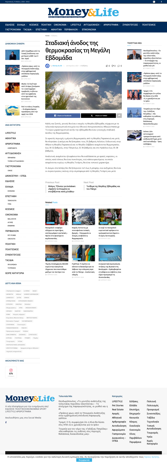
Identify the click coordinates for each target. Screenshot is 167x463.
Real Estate (12, 219)
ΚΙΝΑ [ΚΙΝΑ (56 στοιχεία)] (8, 314)
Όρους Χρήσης (151, 456)
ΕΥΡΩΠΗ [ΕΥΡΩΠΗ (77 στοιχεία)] (9, 304)
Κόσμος (33, 24)
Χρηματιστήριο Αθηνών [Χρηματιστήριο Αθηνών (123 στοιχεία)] (29, 348)
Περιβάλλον (71, 29)
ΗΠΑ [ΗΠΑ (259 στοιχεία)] (20, 308)
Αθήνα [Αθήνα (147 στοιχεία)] (18, 294)
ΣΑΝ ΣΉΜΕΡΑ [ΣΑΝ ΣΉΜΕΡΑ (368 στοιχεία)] (11, 334)
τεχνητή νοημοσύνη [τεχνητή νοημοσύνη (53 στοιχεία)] (13, 351)
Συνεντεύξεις (130, 24)
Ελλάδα (21, 24)
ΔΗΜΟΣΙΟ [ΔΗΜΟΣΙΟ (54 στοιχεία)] (10, 297)
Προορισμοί (12, 265)
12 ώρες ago (26, 61)
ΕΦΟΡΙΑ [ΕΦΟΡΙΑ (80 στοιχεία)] (19, 304)
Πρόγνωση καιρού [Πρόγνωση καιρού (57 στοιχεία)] (13, 331)
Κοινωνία (11, 191)
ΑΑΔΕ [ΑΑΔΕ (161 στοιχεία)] (35, 291)
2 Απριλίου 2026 (104, 280)
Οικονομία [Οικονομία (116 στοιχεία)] (21, 324)
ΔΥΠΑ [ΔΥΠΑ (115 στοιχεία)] (19, 297)
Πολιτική (46, 24)
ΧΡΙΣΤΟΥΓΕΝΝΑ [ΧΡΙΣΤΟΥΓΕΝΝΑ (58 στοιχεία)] (11, 348)
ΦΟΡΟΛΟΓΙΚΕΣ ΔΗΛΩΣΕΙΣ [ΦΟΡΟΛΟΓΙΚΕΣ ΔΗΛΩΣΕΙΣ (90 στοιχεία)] (15, 345)
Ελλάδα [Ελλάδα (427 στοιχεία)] (27, 304)
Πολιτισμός (149, 24)
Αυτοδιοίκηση (91, 24)
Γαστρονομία (13, 29)
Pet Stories (12, 235)
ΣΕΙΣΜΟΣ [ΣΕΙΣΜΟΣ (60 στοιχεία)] (22, 334)
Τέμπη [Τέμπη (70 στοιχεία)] (35, 338)
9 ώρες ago (26, 79)
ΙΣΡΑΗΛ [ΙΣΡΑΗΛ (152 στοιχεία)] (9, 311)
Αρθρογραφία (111, 24)
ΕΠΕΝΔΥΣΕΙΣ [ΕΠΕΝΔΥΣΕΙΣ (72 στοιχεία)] (10, 301)
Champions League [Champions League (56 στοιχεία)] (13, 291)
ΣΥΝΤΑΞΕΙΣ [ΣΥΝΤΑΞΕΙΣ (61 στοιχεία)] (33, 334)
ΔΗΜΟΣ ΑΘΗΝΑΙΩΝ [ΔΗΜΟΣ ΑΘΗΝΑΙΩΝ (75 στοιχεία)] (31, 294)
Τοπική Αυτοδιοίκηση (16, 161)
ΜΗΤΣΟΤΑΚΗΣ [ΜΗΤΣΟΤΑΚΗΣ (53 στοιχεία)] (32, 318)
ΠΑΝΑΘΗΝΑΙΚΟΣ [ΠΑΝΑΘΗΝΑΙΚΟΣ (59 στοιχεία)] (12, 328)
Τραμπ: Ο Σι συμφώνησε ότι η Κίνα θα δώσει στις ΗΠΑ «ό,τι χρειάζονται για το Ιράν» (152, 96)
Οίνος (10, 171)
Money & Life (57, 66)
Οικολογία (11, 239)
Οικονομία (60, 24)
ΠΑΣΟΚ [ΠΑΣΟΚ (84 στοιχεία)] (24, 328)
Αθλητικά (56, 29)
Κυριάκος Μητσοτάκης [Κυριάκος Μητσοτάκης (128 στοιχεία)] (14, 318)
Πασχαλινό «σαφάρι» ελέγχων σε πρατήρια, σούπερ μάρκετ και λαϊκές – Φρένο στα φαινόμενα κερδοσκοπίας (56, 233)
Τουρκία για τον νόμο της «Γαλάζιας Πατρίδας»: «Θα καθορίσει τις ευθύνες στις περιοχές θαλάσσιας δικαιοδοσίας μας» (152, 116)
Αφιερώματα (12, 148)
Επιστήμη (41, 29)
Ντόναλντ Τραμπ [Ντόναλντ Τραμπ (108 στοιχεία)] (12, 321)
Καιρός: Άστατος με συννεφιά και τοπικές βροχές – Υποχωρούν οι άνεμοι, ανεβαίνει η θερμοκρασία (81, 233)
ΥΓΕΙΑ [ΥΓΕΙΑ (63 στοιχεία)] (20, 341)
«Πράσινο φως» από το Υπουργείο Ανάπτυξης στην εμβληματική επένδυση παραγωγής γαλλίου (30, 71)
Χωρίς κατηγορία (14, 273)
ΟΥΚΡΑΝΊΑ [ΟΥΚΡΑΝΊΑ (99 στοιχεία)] (10, 324)
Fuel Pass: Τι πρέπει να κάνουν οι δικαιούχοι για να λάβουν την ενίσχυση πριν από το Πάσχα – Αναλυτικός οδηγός (83, 269)
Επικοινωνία (89, 29)
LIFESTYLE (76, 24)
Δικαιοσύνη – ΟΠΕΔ (15, 175)
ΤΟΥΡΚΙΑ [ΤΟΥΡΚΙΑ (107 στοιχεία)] (18, 338)
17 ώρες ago (26, 101)
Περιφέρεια (11, 158)
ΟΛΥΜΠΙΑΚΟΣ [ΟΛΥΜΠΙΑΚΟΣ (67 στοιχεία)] (27, 321)
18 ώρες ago (26, 117)
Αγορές (10, 222)
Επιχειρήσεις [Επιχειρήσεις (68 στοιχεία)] (11, 308)
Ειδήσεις (9, 24)
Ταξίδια (27, 29)
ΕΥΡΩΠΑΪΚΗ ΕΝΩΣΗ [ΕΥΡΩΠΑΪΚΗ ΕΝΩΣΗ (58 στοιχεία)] (26, 301)
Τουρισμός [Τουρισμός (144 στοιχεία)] (10, 341)
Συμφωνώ (84, 460)
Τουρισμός (12, 268)
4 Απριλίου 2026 (51, 241)
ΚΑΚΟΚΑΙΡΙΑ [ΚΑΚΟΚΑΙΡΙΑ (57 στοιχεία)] (28, 311)
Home (47, 36)
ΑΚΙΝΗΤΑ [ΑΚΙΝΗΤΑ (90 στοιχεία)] (9, 294)
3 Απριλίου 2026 (51, 275)
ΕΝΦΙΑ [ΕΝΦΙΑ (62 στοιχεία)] (26, 297)
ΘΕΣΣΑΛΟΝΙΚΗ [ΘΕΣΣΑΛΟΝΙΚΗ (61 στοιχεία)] (31, 308)
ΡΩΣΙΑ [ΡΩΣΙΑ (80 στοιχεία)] (25, 331)
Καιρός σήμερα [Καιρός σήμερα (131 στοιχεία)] (19, 314)
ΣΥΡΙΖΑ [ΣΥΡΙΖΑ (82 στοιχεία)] (9, 338)
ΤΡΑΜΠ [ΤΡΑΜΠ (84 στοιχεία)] (27, 338)
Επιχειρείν (11, 226)
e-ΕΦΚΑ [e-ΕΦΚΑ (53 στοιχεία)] (26, 291)
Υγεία (9, 204)
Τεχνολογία (12, 201)
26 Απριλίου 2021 (72, 66)
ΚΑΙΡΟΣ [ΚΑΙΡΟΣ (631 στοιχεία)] (17, 311)
